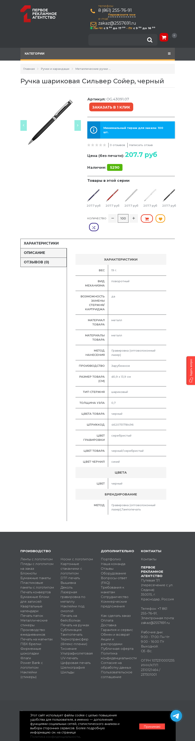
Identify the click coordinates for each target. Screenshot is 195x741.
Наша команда (113, 555)
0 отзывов (117, 144)
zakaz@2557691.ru (117, 23)
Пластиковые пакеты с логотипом (37, 576)
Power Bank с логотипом (31, 656)
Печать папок (31, 607)
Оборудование (113, 564)
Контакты (148, 550)
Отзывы (107, 560)
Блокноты (28, 564)
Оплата (107, 611)
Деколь (66, 578)
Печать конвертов (35, 583)
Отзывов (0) (36, 253)
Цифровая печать (75, 654)
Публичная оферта (117, 640)
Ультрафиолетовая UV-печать (76, 646)
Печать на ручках (74, 616)
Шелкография (72, 658)
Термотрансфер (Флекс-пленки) (74, 632)
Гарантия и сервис (117, 621)
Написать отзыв (141, 144)
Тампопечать (71, 625)
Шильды (67, 663)
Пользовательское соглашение (116, 665)
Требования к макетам (112, 580)
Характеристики (41, 234)
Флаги (25, 649)
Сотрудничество (114, 588)
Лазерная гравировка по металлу (72, 588)
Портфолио (111, 550)
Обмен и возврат (115, 625)
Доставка (108, 616)
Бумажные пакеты (35, 569)
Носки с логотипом (76, 550)
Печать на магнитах (36, 630)
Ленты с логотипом (36, 550)
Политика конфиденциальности (118, 646)
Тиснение (68, 640)
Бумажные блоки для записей (34, 590)
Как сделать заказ (116, 607)
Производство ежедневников (32, 623)
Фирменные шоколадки (30, 642)
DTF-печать (70, 569)
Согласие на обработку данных (116, 656)
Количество (96, 217)
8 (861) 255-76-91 (115, 10)
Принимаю (151, 726)
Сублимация (71, 621)
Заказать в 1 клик (111, 107)
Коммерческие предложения (114, 594)
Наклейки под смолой (72, 599)
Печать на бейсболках (70, 609)
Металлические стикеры (34, 613)
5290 (114, 167)
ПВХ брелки (30, 635)
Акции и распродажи (111, 632)
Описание (34, 244)
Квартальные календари (31, 599)
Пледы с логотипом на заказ (37, 557)
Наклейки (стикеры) (28, 665)
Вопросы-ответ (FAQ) (114, 571)
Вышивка (68, 574)
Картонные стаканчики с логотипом (71, 559)
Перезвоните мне (122, 14)
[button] (190, 370)
